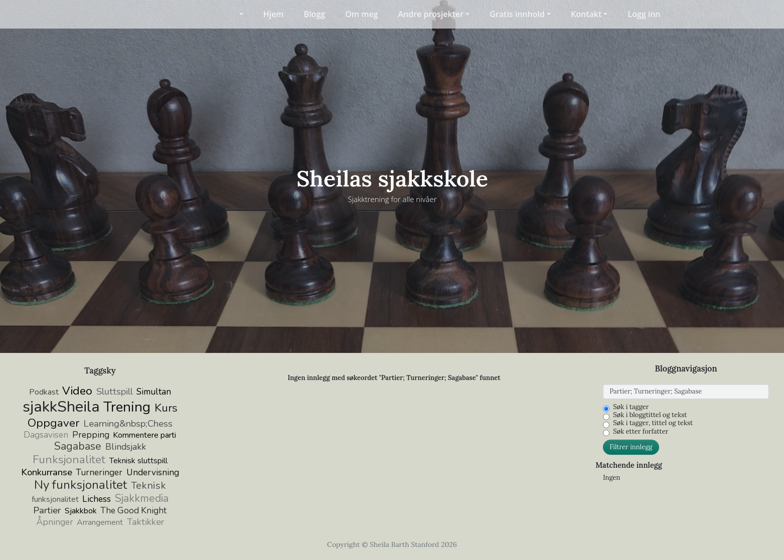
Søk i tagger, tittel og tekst (653, 423)
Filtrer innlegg (630, 447)
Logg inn (644, 14)
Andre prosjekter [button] (431, 14)
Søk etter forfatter (640, 432)
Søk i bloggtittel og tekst (650, 415)
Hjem (273, 14)
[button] (234, 14)
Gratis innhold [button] (517, 14)
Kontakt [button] (586, 14)
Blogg (315, 14)
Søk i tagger (631, 407)
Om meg (361, 14)
